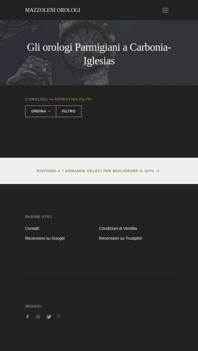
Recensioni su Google (45, 238)
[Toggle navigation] (165, 10)
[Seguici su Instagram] (38, 317)
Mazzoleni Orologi (52, 10)
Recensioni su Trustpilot (120, 238)
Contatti (32, 228)
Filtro (69, 111)
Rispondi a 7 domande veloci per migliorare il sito (95, 171)
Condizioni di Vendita (118, 228)
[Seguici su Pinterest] (59, 317)
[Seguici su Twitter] (48, 317)
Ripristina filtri (73, 99)
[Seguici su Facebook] (27, 317)
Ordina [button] (39, 111)
